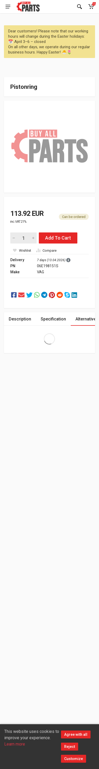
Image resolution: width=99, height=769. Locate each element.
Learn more (14, 744)
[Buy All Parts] (28, 6)
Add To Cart (58, 238)
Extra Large (49, 339)
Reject (69, 746)
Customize (73, 759)
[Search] (79, 6)
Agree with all (75, 734)
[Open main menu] (8, 6)
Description (20, 319)
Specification (53, 319)
